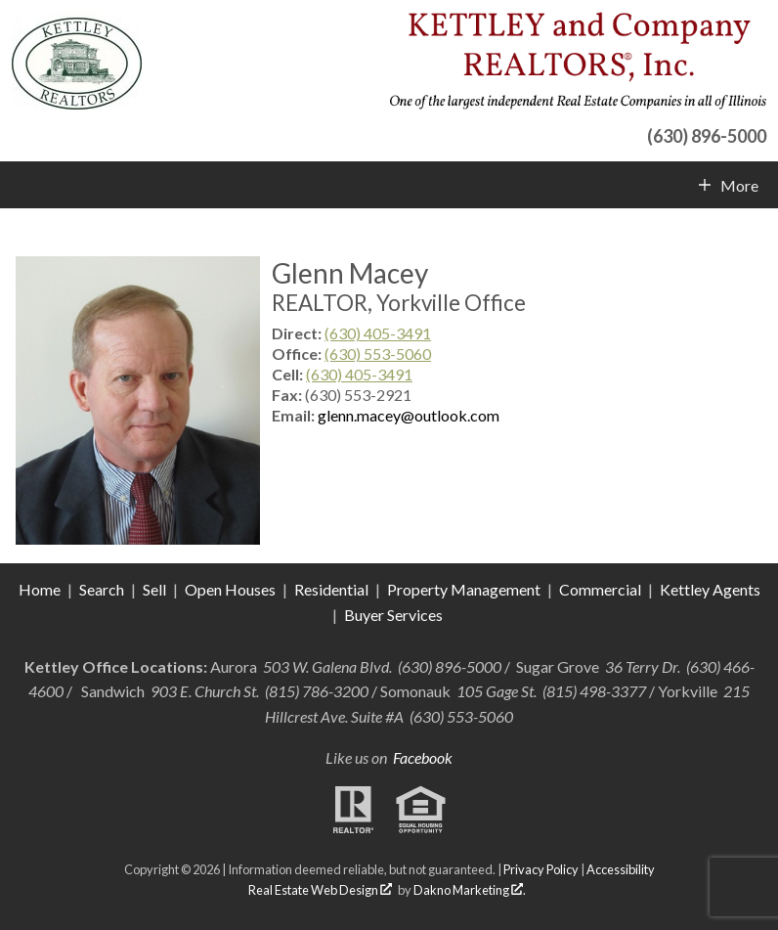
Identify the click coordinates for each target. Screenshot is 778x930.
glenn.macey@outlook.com (408, 415)
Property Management (463, 589)
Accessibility (620, 869)
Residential (331, 589)
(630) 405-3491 (377, 333)
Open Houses (230, 589)
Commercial (601, 589)
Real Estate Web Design (320, 890)
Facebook (423, 757)
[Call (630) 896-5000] (578, 133)
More (738, 186)
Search (101, 589)
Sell (154, 589)
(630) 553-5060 (377, 353)
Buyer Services (393, 614)
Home (40, 589)
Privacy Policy (541, 869)
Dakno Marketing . (469, 890)
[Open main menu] (23, 184)
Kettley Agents (710, 589)
